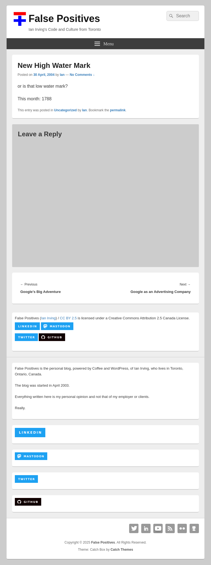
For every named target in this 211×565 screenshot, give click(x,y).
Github (194, 528)
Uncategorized (65, 110)
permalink (118, 110)
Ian (62, 75)
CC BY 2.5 (68, 318)
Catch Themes (121, 550)
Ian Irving (48, 318)
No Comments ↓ (82, 75)
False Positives (64, 18)
